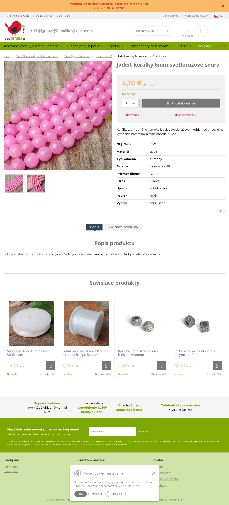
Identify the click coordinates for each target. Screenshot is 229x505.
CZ (218, 16)
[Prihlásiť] (187, 32)
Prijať (81, 493)
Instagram (11, 471)
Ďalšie (184, 46)
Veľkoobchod (171, 15)
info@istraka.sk (19, 15)
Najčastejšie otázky (197, 15)
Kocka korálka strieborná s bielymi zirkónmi (194, 353)
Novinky (204, 46)
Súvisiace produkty (123, 227)
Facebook (11, 467)
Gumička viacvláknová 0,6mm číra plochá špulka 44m (85, 353)
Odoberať (144, 431)
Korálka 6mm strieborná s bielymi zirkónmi (138, 353)
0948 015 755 (44, 15)
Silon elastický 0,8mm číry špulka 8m (27, 353)
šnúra (133, 103)
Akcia (221, 46)
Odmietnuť (116, 493)
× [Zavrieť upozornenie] (223, 6)
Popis (94, 227)
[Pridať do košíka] (181, 103)
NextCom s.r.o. (175, 499)
